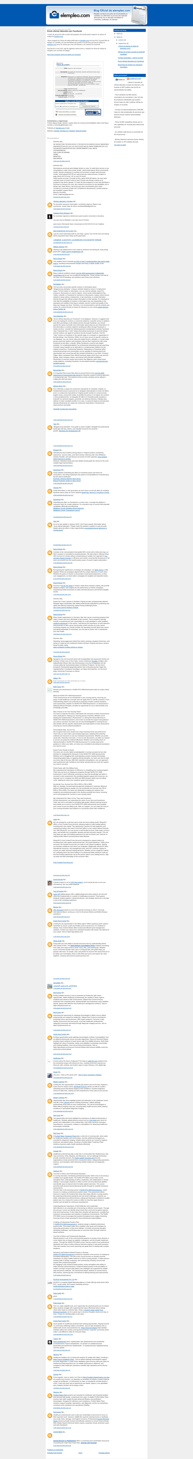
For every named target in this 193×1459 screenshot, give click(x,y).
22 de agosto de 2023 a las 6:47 (62, 280)
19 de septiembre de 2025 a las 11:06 (63, 1147)
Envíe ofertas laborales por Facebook (131, 61)
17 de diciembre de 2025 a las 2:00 (62, 1298)
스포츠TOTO (66, 240)
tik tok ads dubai (67, 585)
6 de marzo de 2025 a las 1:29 (61, 875)
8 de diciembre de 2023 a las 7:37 (62, 545)
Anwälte (95, 661)
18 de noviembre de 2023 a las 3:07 (63, 465)
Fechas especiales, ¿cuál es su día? (130, 58)
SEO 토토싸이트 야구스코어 (63, 231)
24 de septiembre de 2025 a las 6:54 (63, 1166)
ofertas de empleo (81, 131)
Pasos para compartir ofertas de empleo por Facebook (64, 54)
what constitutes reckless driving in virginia (68, 647)
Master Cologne (58, 1082)
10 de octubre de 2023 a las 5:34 (62, 381)
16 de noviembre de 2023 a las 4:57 (63, 420)
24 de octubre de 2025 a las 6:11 (62, 1275)
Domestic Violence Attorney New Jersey (67, 478)
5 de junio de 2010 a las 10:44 (61, 197)
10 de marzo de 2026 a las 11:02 (62, 1427)
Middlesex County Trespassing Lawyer (66, 510)
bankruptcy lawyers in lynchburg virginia (95, 492)
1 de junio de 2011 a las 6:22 (61, 226)
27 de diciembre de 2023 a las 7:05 (62, 563)
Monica (55, 907)
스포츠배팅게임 (77, 240)
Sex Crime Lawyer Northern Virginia (65, 607)
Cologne (67, 1102)
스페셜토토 (57, 240)
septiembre (122, 43)
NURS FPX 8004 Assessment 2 (66, 1224)
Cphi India (93, 1120)
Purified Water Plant (60, 1395)
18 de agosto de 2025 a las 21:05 (62, 1008)
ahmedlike (57, 983)
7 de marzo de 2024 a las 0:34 (61, 652)
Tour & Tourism (58, 891)
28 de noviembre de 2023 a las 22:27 (63, 495)
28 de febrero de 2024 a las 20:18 (62, 634)
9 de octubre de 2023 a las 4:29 (61, 366)
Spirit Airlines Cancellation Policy (82, 945)
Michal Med (57, 370)
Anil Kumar (57, 992)
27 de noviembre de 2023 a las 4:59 (63, 483)
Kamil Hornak (58, 879)
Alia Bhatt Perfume (80, 1086)
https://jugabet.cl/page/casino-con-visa (96, 1377)
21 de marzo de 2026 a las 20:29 (62, 1445)
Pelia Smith (57, 1293)
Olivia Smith (57, 941)
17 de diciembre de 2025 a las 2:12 (62, 1316)
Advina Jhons (58, 386)
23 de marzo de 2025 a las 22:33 (62, 903)
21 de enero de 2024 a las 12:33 (62, 578)
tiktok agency (99, 570)
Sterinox (56, 1354)
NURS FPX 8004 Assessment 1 (91, 1190)
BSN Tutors (57, 687)
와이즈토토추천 (88, 240)
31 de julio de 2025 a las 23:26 (61, 936)
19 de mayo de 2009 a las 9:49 (61, 161)
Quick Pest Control (59, 921)
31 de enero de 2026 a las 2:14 (61, 1370)
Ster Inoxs (56, 1115)
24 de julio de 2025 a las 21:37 (61, 916)
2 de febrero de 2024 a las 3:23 (61, 610)
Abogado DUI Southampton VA (69, 431)
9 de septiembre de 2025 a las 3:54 (62, 1077)
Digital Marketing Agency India (63, 1286)
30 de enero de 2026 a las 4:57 (61, 1350)
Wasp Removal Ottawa (89, 1328)
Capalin (56, 1151)
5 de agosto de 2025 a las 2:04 (61, 978)
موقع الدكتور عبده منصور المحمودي (65, 985)
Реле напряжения (59, 1341)
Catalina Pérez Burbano (61, 213)
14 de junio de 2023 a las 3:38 (61, 254)
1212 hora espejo (77, 882)
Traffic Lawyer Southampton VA (72, 251)
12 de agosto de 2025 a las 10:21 (62, 988)
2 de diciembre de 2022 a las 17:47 (62, 242)
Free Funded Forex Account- (63, 862)
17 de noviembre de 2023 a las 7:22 (63, 445)
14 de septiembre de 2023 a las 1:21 (63, 312)
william (55, 678)
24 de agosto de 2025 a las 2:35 (62, 1030)
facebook (72, 131)
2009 (118, 33)
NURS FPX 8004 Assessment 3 (64, 1254)
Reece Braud (58, 258)
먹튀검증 (98, 240)
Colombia (56, 131)
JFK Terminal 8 (58, 910)
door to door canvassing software (90, 1075)
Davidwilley (57, 284)
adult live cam (93, 1061)
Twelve (55, 1339)
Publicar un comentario (55, 1450)
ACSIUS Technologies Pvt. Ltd (63, 1279)
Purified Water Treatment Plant (65, 1136)
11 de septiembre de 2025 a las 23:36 (63, 1093)
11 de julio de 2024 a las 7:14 (61, 815)
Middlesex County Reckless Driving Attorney (68, 508)
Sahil (55, 819)
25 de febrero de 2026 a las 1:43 (62, 1408)
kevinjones (57, 470)
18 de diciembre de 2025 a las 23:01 (63, 1334)
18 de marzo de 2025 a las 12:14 (62, 887)
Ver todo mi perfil (120, 145)
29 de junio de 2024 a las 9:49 (61, 682)
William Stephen (59, 247)
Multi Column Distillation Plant (63, 1359)
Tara (54, 424)
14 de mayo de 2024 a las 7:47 (61, 674)
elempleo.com (84, 40)
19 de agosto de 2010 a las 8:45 (62, 209)
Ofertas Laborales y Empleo (63, 201)
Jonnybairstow (58, 316)
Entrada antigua (104, 1453)
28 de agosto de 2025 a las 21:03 (62, 1054)
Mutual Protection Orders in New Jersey (67, 481)
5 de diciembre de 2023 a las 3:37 (62, 517)
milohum (56, 1171)
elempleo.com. (58, 36)
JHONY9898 (57, 1432)
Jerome (56, 1374)
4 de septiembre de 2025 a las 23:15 (63, 1068)
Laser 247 (57, 894)
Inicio (80, 1453)
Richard (56, 450)
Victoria (56, 487)
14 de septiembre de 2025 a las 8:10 (63, 1111)
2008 (118, 37)
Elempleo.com (135, 78)
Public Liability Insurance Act (85, 1158)
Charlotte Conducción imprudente (65, 409)
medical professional (60, 623)
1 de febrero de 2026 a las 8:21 (61, 1388)
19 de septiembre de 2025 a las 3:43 (63, 1129)
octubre (121, 40)
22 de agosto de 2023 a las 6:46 (62, 266)
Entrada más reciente (54, 1453)
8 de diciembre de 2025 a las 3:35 (62, 1289)
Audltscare (57, 1058)
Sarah (55, 1072)
